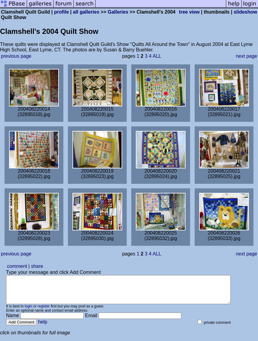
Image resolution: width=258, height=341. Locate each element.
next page (246, 56)
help (42, 327)
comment (17, 266)
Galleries (118, 12)
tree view (189, 12)
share (37, 266)
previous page (16, 56)
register (44, 312)
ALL (156, 56)
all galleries (86, 12)
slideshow (245, 12)
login (28, 312)
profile (61, 12)
